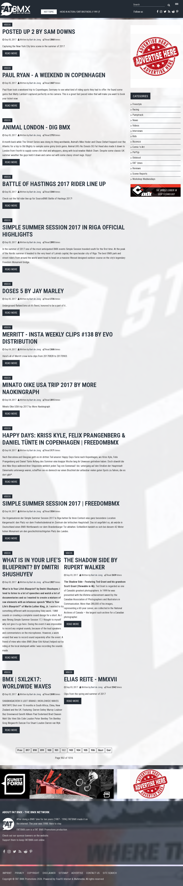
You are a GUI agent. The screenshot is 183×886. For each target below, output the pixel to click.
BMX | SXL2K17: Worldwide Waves (26, 683)
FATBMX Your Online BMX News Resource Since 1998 (19, 8)
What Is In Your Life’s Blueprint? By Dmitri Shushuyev (31, 567)
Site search (110, 873)
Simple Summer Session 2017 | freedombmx (60, 503)
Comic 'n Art (138, 146)
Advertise (77, 873)
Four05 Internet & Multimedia (70, 879)
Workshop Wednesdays (143, 179)
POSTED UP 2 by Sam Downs (38, 31)
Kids (134, 136)
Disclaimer (49, 873)
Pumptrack (137, 114)
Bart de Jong (35, 39)
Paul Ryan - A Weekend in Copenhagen (53, 75)
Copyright (33, 873)
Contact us (93, 873)
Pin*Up (135, 152)
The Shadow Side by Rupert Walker (90, 564)
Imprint (7, 873)
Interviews (137, 130)
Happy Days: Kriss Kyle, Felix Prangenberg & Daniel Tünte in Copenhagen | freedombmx (63, 439)
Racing (135, 109)
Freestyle (137, 104)
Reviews (136, 168)
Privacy (19, 873)
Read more (11, 53)
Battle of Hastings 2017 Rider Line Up (54, 183)
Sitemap (63, 873)
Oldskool (136, 157)
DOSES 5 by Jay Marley (33, 291)
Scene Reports (139, 173)
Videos (7, 24)
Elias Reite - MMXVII (90, 679)
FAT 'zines (137, 163)
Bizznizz (136, 141)
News (135, 120)
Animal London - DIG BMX (36, 127)
